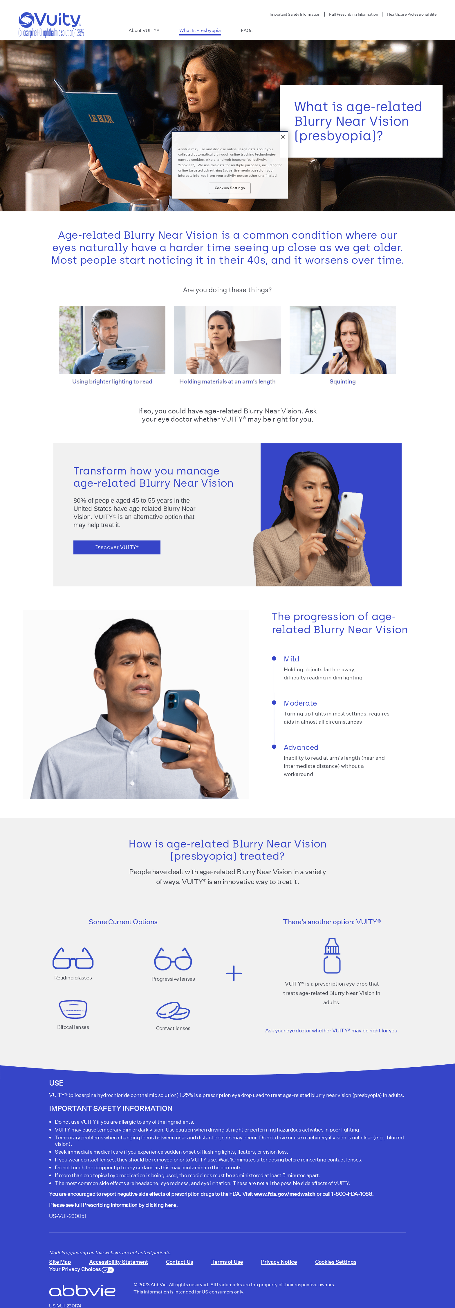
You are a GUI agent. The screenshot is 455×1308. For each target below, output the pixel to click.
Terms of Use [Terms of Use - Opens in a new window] (227, 1262)
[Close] (283, 137)
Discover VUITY (117, 547)
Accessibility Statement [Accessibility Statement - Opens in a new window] (118, 1262)
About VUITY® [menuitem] (144, 30)
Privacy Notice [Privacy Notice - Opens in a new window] (279, 1262)
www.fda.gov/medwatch (285, 1194)
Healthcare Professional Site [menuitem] (411, 14)
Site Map (60, 1262)
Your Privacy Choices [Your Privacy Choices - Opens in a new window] (75, 1269)
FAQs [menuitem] (246, 30)
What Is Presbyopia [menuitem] (200, 30)
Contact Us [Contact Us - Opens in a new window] (179, 1262)
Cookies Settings (335, 1262)
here (170, 1205)
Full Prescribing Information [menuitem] (353, 14)
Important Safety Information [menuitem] (295, 14)
